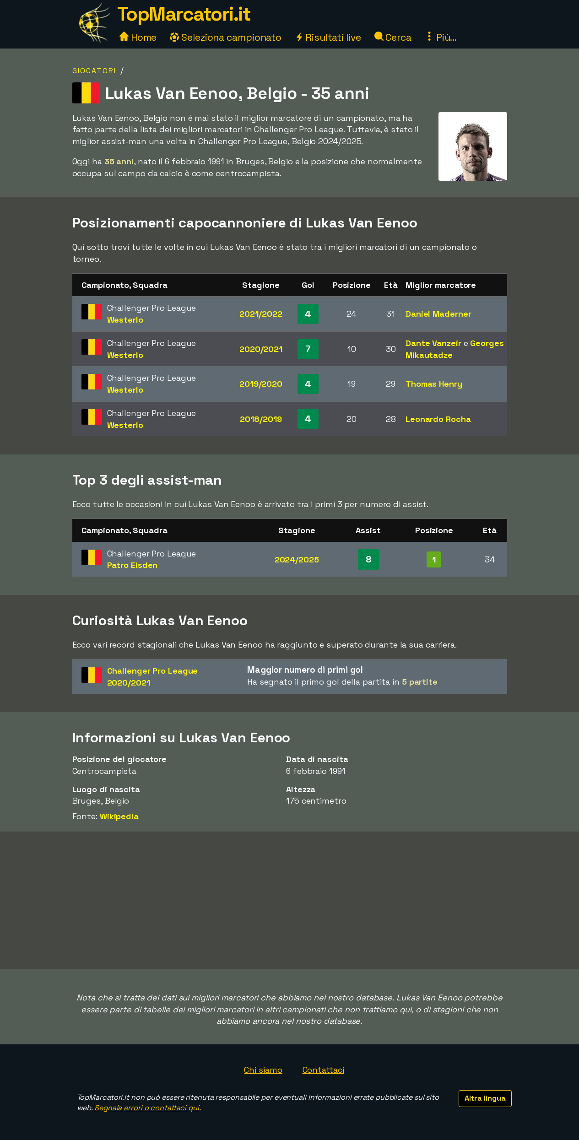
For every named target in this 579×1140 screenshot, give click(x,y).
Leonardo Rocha (438, 419)
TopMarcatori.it (184, 14)
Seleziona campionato (225, 37)
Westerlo (125, 319)
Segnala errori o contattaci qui (146, 1108)
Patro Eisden (132, 565)
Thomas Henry (434, 383)
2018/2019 (260, 419)
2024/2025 (297, 559)
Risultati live (328, 37)
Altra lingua (485, 1098)
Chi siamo (263, 1069)
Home (138, 37)
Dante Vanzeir (433, 343)
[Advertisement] (289, 900)
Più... (441, 37)
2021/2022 (260, 313)
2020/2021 (260, 349)
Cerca (392, 37)
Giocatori (94, 71)
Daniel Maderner (438, 313)
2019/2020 (260, 383)
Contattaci (323, 1069)
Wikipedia (119, 816)
